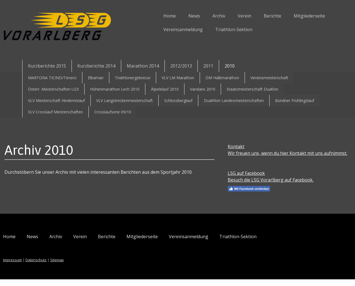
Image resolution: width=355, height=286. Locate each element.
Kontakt (230, 146)
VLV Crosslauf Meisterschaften (55, 112)
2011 (208, 66)
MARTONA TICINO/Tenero (52, 77)
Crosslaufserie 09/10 (112, 112)
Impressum (34, 266)
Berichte (250, 16)
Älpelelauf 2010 (165, 89)
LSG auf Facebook (240, 180)
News (172, 16)
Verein (222, 16)
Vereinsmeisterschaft (269, 77)
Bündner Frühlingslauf (294, 100)
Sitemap (79, 266)
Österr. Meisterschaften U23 (53, 89)
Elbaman (95, 77)
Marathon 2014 (143, 66)
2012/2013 (181, 66)
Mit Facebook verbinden (243, 195)
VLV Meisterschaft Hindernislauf (56, 100)
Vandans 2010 (202, 89)
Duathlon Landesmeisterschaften (234, 100)
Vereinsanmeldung (161, 29)
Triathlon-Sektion (211, 29)
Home (147, 16)
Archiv (197, 16)
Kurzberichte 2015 (47, 66)
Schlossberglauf (178, 100)
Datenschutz (58, 266)
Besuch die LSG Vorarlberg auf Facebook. (264, 186)
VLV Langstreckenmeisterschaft (124, 100)
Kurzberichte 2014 (96, 66)
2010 (230, 66)
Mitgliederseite (287, 16)
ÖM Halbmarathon (222, 77)
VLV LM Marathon (178, 77)
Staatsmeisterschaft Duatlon (252, 89)
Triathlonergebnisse (132, 77)
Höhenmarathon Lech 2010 (115, 89)
